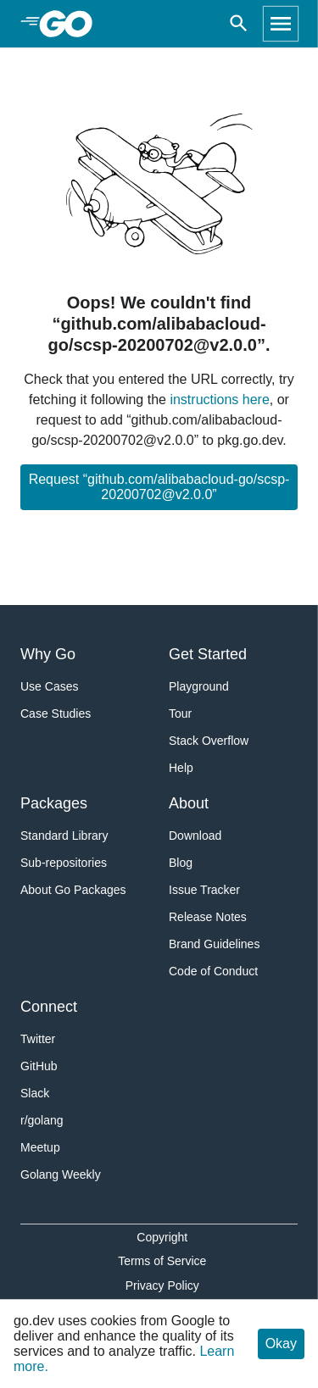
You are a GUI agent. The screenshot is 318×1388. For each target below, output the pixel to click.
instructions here (219, 399)
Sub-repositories (63, 862)
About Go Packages (73, 890)
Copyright (162, 1237)
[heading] (71, 23)
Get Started (208, 654)
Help (181, 768)
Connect (48, 1006)
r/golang (42, 1120)
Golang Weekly (60, 1174)
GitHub (39, 1066)
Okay (281, 1343)
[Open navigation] (281, 24)
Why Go (47, 654)
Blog (180, 862)
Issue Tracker (204, 890)
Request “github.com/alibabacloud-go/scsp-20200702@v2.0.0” (159, 487)
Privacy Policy (162, 1285)
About (189, 803)
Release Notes (208, 917)
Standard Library (64, 835)
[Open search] (238, 24)
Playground (199, 686)
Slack (34, 1093)
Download (195, 835)
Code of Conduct (213, 971)
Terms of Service (162, 1261)
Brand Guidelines (214, 944)
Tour (180, 713)
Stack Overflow (208, 740)
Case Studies (55, 713)
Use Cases (49, 686)
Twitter (37, 1039)
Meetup (40, 1147)
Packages (53, 803)
